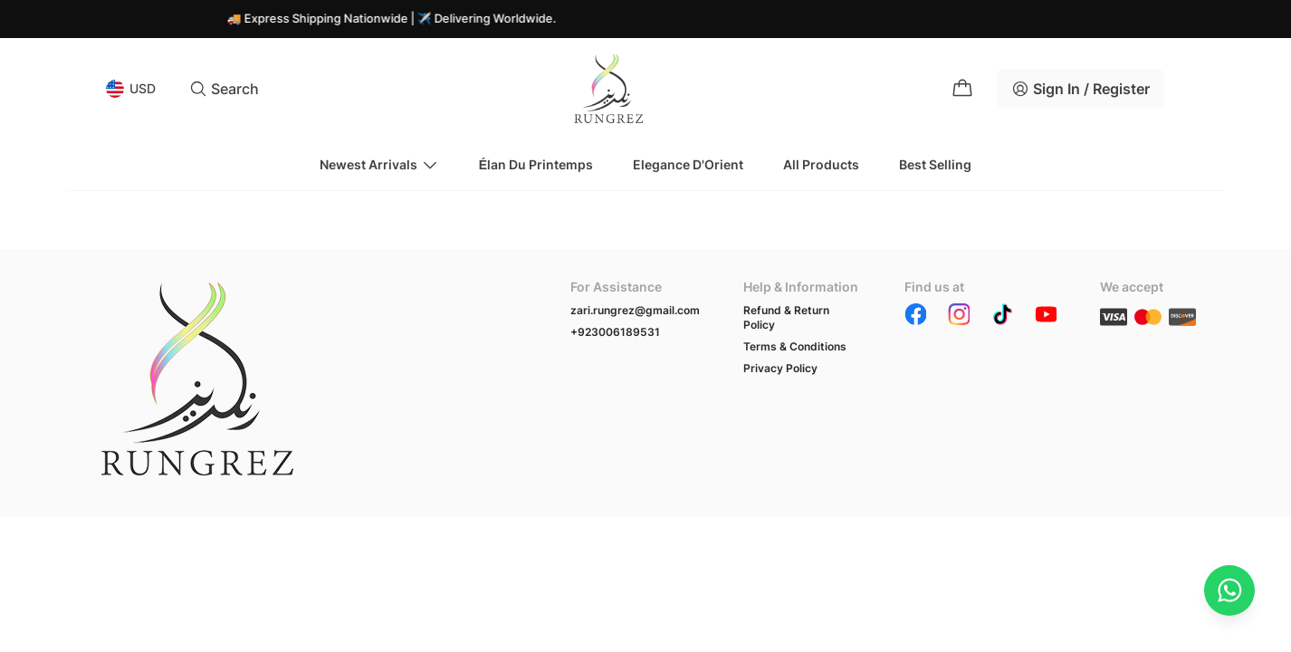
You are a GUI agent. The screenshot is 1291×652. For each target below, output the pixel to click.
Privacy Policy (780, 368)
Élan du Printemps (536, 164)
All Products (821, 164)
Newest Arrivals (379, 165)
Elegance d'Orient (688, 164)
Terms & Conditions (794, 346)
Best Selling (935, 164)
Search (224, 89)
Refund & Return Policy (786, 317)
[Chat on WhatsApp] (1229, 590)
